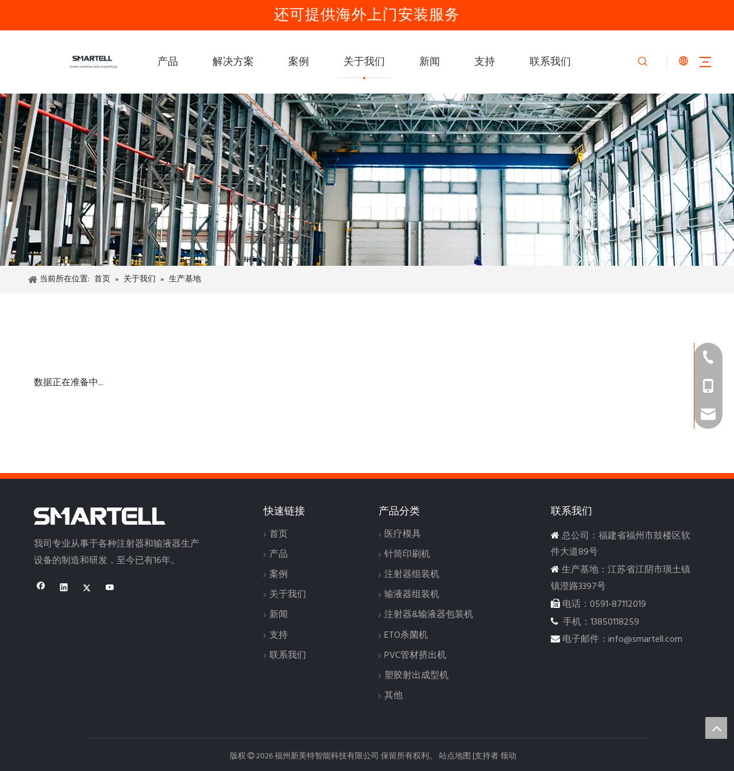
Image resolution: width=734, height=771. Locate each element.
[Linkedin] (64, 589)
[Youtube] (110, 589)
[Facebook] (41, 589)
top (716, 728)
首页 (278, 534)
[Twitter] (87, 589)
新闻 (429, 62)
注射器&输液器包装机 (428, 614)
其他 (393, 695)
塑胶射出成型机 (416, 675)
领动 (508, 756)
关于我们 (364, 62)
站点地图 (455, 756)
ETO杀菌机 (406, 635)
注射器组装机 (411, 574)
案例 (298, 62)
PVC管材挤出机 (415, 655)
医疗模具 (402, 534)
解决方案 (233, 62)
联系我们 (550, 62)
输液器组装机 (411, 594)
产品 (167, 62)
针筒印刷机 (407, 554)
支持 (484, 62)
